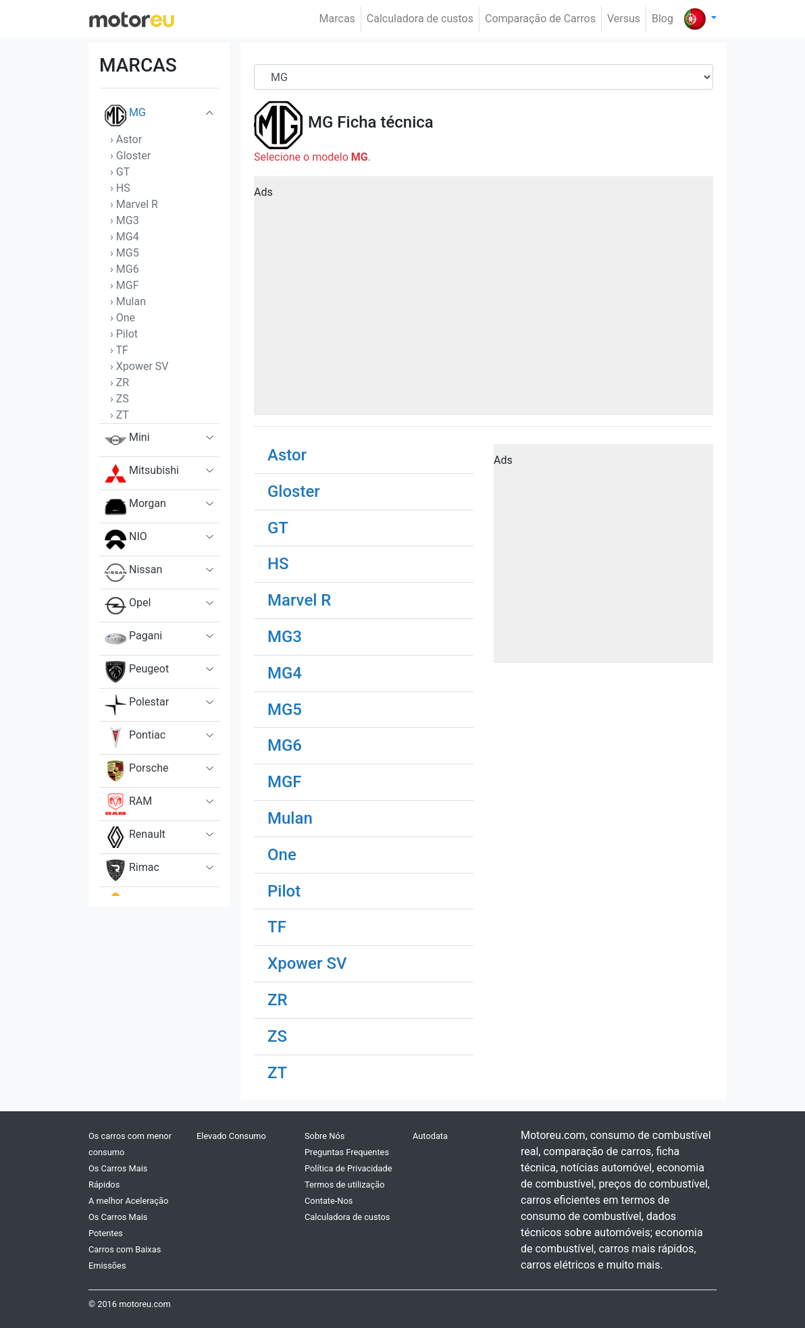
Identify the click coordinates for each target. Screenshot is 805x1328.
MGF (284, 781)
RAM (128, 804)
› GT (120, 171)
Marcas (337, 18)
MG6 (284, 745)
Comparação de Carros (540, 18)
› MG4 (124, 236)
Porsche (136, 771)
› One (122, 317)
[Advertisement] (483, 300)
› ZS (119, 398)
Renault (135, 837)
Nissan (133, 572)
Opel (128, 605)
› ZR (119, 382)
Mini (127, 440)
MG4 (284, 673)
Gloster (293, 491)
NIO (126, 539)
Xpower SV (306, 963)
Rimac (132, 870)
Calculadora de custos (420, 18)
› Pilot (124, 333)
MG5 (284, 709)
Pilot (284, 891)
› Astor (126, 139)
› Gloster (130, 155)
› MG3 (124, 220)
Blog (662, 18)
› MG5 (124, 252)
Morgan (135, 506)
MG (125, 115)
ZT (277, 1072)
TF (276, 927)
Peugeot (137, 672)
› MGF (124, 285)
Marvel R (299, 600)
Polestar (137, 705)
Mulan (290, 818)
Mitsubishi (142, 473)
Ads (263, 192)
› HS (120, 188)
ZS (277, 1036)
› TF (119, 350)
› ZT (119, 414)
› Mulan (128, 301)
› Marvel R (134, 204)
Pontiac (135, 738)
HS (278, 563)
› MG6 (124, 269)
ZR (277, 999)
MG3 (284, 636)
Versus (623, 18)
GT (277, 528)
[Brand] (483, 77)
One (281, 854)
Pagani (133, 638)
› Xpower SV (139, 366)
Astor (287, 455)
